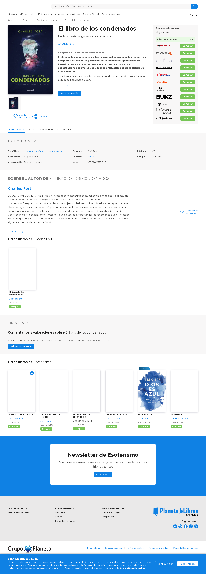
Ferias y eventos (111, 14)
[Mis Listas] (191, 15)
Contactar (59, 524)
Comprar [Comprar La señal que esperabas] (13, 434)
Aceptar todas (188, 564)
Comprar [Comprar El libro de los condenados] (14, 314)
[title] (175, 519)
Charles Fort (19, 188)
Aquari (90, 156)
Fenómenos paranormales (48, 151)
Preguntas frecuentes (65, 528)
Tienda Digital (91, 14)
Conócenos (60, 520)
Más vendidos (27, 14)
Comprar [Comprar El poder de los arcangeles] (78, 436)
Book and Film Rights (112, 520)
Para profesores (109, 524)
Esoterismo (28, 151)
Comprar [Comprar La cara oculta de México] (46, 436)
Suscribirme (103, 482)
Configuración (166, 564)
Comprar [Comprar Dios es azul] (144, 434)
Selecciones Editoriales (18, 520)
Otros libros (65, 129)
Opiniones (46, 129)
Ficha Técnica (16, 129)
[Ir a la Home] (9, 20)
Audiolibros (73, 14)
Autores (59, 14)
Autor (33, 129)
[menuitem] (12, 15)
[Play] (31, 382)
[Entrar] (195, 15)
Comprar (187, 46)
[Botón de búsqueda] (194, 6)
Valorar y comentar (21, 353)
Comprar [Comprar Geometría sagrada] (111, 434)
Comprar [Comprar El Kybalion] (176, 434)
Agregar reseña (69, 93)
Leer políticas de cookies (132, 568)
